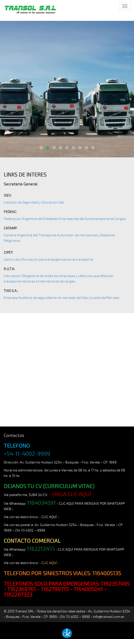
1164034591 (41, 503)
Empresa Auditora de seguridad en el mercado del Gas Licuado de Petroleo (61, 298)
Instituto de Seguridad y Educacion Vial (34, 202)
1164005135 (106, 573)
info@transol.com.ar (109, 617)
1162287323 (18, 595)
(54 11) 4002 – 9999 (30, 530)
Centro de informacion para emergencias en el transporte (48, 259)
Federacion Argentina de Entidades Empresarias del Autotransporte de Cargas (65, 219)
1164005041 (88, 589)
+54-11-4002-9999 (27, 454)
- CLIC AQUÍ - (49, 517)
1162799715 (55, 589)
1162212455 (41, 549)
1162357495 (115, 584)
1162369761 (21, 589)
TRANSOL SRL (29, 11)
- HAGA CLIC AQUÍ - (72, 494)
